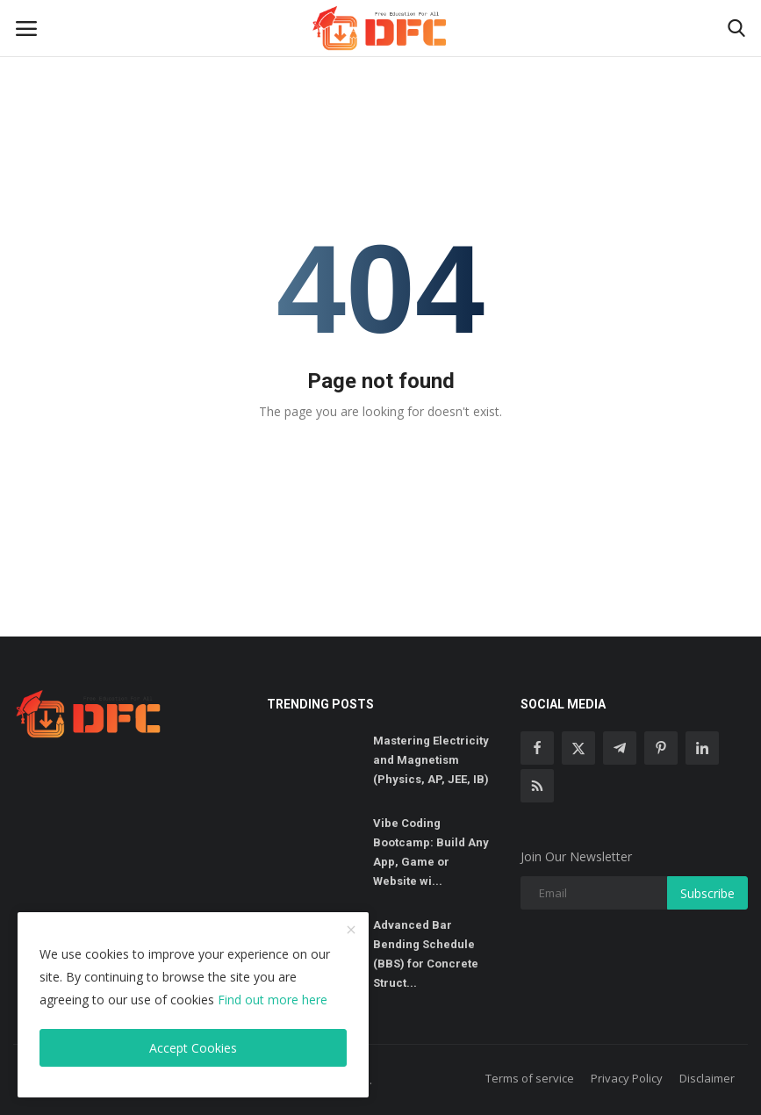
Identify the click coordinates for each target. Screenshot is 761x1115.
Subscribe (707, 893)
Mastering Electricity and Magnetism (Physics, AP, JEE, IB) (431, 760)
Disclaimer (707, 1078)
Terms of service (529, 1078)
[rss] (537, 785)
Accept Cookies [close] (193, 1047)
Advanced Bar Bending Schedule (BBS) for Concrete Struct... (425, 953)
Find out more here (272, 999)
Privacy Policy (627, 1078)
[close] (351, 930)
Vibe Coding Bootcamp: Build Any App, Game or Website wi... (431, 852)
